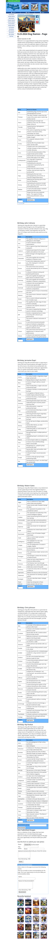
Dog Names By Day (21, 14)
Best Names (11, 30)
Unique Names (11, 25)
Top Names (11, 29)
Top (7, 1)
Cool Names (11, 27)
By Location (11, 34)
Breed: (26, 849)
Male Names (11, 18)
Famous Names (11, 21)
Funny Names (11, 23)
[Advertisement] (32, 99)
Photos (18, 1)
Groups (14, 1)
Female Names (11, 16)
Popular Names (11, 20)
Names (10, 1)
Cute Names (11, 14)
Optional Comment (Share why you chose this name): (32, 851)
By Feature (11, 32)
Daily (27, 12)
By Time (11, 36)
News (42, 12)
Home (13, 12)
